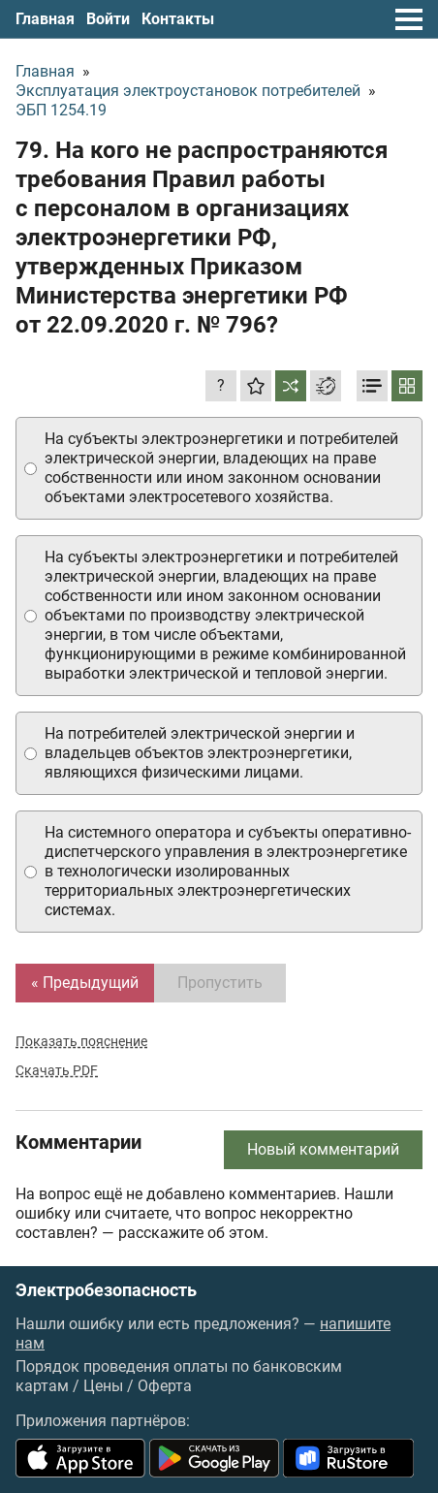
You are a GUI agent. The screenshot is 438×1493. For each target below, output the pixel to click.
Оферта (165, 1386)
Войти (108, 19)
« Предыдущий (85, 982)
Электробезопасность (106, 1290)
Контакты (177, 19)
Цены (103, 1386)
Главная (45, 19)
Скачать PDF (57, 1070)
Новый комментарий (323, 1149)
